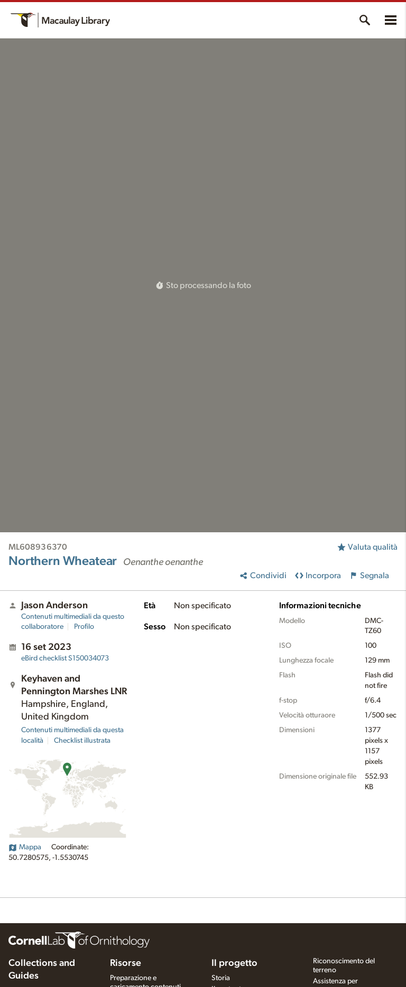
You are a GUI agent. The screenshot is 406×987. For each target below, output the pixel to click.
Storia (220, 978)
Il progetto (234, 963)
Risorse (125, 963)
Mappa (24, 847)
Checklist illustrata (82, 740)
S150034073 (65, 658)
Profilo (84, 626)
